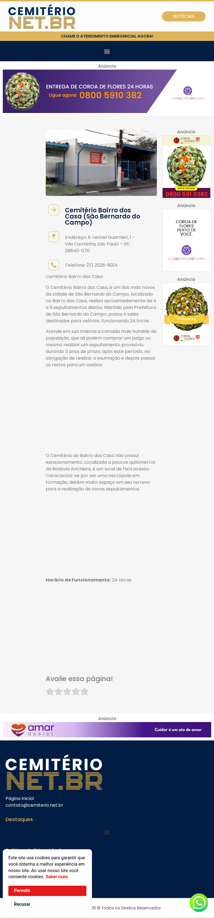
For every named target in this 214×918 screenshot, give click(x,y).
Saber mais (56, 876)
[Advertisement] (101, 411)
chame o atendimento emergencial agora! (107, 36)
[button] (107, 51)
